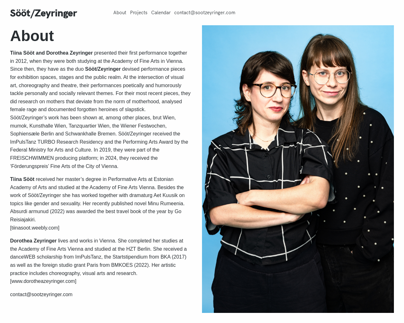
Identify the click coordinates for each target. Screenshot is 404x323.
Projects (138, 12)
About (119, 12)
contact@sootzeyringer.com (204, 12)
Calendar (161, 12)
